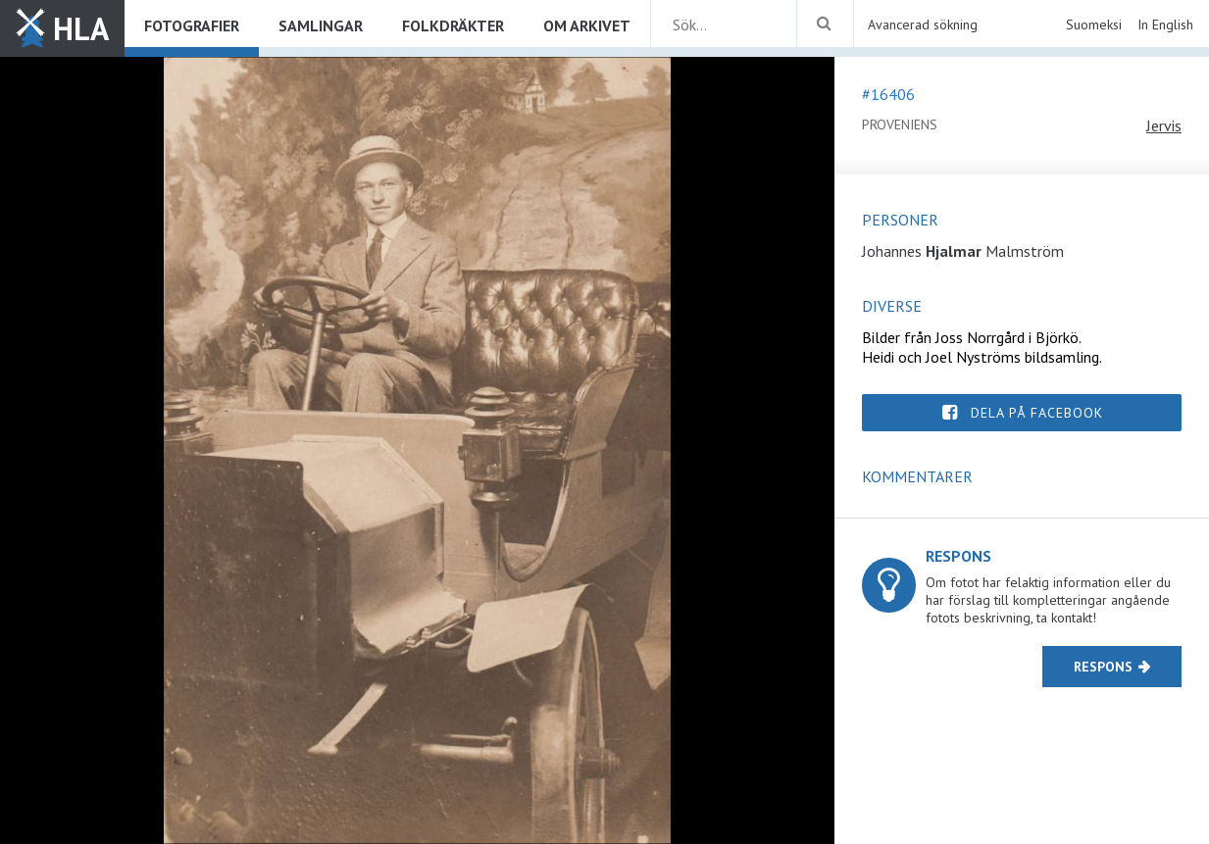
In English (1165, 24)
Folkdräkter (453, 25)
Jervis (1164, 125)
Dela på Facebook (1037, 413)
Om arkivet (586, 25)
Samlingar (320, 25)
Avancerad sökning (923, 24)
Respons (1103, 666)
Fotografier (191, 25)
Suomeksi (1094, 24)
